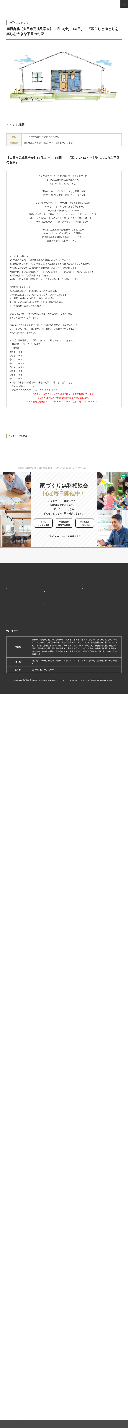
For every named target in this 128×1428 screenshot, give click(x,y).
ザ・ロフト (41, 600)
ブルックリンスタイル (45, 587)
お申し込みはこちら (69, 535)
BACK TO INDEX (64, 416)
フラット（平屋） (43, 596)
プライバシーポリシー (110, 626)
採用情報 (78, 624)
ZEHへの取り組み (82, 610)
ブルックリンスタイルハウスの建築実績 (19, 618)
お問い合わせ (107, 613)
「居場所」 (13, 592)
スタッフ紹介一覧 (83, 604)
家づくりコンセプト (15, 587)
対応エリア (80, 600)
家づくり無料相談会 (110, 619)
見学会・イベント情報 (110, 584)
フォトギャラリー (15, 624)
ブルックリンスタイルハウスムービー (86, 617)
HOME (9, 582)
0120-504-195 (66, 543)
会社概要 (80, 595)
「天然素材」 (14, 597)
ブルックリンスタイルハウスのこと (86, 589)
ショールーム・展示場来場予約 (49, 611)
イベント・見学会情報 (21, 473)
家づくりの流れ (14, 610)
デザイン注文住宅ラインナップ (49, 582)
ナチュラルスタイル (44, 591)
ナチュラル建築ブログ (110, 592)
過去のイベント (12, 455)
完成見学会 (11, 445)
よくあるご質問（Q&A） (86, 630)
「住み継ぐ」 (14, 601)
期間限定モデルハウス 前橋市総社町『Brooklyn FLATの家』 (51, 629)
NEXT (114, 416)
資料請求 (105, 608)
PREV (13, 416)
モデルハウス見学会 (24, 445)
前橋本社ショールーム (45, 635)
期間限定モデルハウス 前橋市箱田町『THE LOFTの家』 (51, 619)
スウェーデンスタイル (45, 605)
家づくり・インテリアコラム (110, 601)
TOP (7, 473)
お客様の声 (13, 628)
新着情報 (78, 582)
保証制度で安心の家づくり (19, 606)
